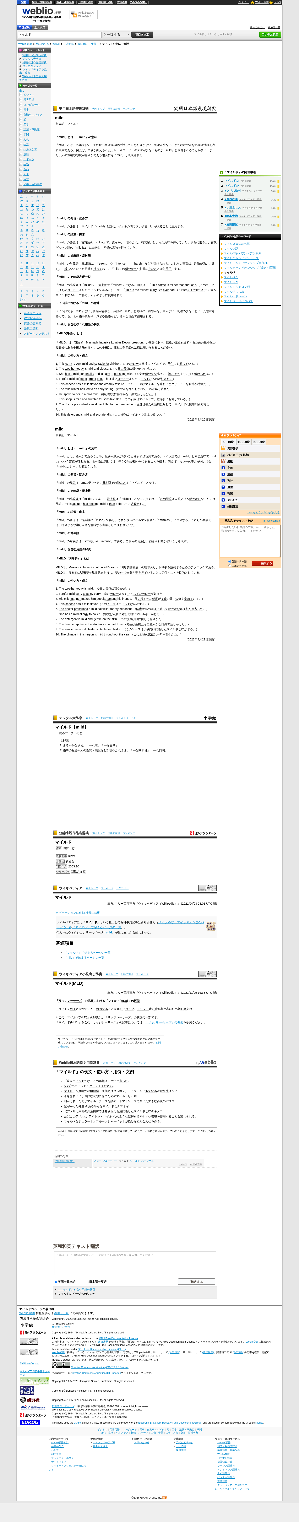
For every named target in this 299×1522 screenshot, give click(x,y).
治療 (137, 347)
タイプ (129, 1009)
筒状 (160, 1101)
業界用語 (28, 99)
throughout (111, 634)
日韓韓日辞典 (105, 2)
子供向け (149, 629)
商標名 (106, 1091)
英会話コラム (32, 313)
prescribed (81, 404)
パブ (68, 1086)
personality (87, 373)
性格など (111, 316)
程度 (74, 750)
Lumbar (116, 342)
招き (139, 1116)
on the (106, 619)
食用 (119, 1111)
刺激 (157, 145)
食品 (26, 169)
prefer (65, 378)
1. (57, 363)
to (112, 373)
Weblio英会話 (33, 318)
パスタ (170, 1101)
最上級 (102, 285)
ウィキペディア (70, 888)
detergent (73, 414)
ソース (136, 629)
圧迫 (178, 342)
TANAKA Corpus (29, 1363)
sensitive (109, 399)
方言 (26, 179)
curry (153, 290)
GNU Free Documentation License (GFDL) (102, 1349)
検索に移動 (93, 912)
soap (68, 399)
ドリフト (61, 1009)
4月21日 (202, 639)
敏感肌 (161, 399)
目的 (182, 572)
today (80, 368)
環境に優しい (152, 414)
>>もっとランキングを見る (263, 512)
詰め (113, 1101)
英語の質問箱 (32, 323)
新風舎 (70, 861)
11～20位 (244, 442)
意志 (100, 572)
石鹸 (133, 399)
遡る (202, 242)
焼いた (144, 1101)
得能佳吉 (232, 506)
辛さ (90, 150)
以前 (177, 498)
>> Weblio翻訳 (271, 520)
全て (21, 90)
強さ (107, 456)
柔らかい (118, 242)
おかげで (140, 389)
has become (91, 503)
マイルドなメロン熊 (237, 286)
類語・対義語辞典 (42, 2)
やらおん (232, 500)
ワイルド (135, 1161)
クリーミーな (180, 384)
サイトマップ (58, 1461)
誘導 (132, 567)
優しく (145, 619)
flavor (94, 384)
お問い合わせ (141, 1442)
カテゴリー (122, 888)
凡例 (133, 718)
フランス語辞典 (226, 1465)
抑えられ (102, 150)
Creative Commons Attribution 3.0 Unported (96, 1373)
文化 (26, 139)
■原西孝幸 (231, 199)
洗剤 (123, 414)
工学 (26, 124)
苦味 (140, 150)
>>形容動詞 (196, 1164)
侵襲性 (60, 347)
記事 (90, 1000)
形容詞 (80, 145)
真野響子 (232, 448)
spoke (67, 394)
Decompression (132, 342)
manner (75, 598)
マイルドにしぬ (234, 291)
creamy (109, 384)
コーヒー (128, 150)
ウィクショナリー (79, 932)
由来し (96, 247)
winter (75, 389)
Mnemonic (75, 567)
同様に (140, 311)
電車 (26, 109)
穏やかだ (120, 588)
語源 (73, 242)
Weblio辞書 (252, 1341)
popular (102, 598)
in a (83, 394)
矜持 (230, 480)
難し (120, 1009)
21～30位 (258, 442)
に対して (125, 145)
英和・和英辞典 (65, 2)
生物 (26, 164)
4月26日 (202, 419)
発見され (107, 1111)
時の (151, 1009)
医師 (139, 404)
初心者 (182, 1009)
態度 (79, 155)
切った (77, 1101)
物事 (66, 750)
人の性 (65, 155)
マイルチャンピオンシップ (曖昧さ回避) (250, 267)
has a (68, 373)
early (101, 389)
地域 (142, 634)
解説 (137, 1000)
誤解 (131, 1116)
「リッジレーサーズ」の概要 (164, 1022)
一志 (72, 848)
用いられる (150, 347)
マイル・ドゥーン (235, 296)
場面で (132, 316)
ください (107, 1086)
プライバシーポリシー (63, 1458)
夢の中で (121, 572)
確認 (230, 493)
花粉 (116, 614)
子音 (144, 226)
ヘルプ (277, 2)
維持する (102, 1009)
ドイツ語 (61, 311)
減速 (157, 1009)
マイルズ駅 (231, 248)
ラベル (80, 1116)
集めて (188, 598)
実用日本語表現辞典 (74, 108)
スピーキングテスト (37, 333)
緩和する (189, 342)
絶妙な (132, 1121)
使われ (121, 525)
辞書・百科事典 (32, 184)
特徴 (200, 384)
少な (166, 145)
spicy (89, 593)
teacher (70, 624)
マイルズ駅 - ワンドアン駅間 (242, 253)
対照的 (167, 268)
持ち (109, 572)
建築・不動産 (31, 129)
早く (158, 389)
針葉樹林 (93, 1111)
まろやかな (70, 745)
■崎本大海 (231, 216)
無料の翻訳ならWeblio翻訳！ (86, 14)
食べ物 (103, 145)
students (98, 624)
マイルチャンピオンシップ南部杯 (245, 263)
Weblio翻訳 (223, 1454)
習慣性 (164, 1091)
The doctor (66, 404)
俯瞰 (230, 461)
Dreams (112, 567)
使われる (83, 461)
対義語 (74, 263)
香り (112, 745)
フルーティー (110, 1161)
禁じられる (187, 1116)
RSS (164, 1498)
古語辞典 (122, 2)
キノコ (158, 1111)
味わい (164, 384)
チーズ (138, 384)
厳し (67, 268)
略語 (151, 342)
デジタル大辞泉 (70, 718)
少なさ (152, 268)
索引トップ (98, 108)
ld (102, 226)
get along (120, 373)
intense (120, 263)
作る (157, 1121)
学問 (26, 134)
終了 (73, 1009)
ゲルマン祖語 (144, 520)
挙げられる (160, 263)
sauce (69, 629)
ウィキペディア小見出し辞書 (80, 974)
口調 (131, 394)
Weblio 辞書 (262, 2)
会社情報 (181, 1446)
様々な (124, 316)
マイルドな (63, 295)
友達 (164, 598)
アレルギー (143, 614)
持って (177, 242)
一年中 (161, 634)
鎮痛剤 (193, 404)
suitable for (101, 363)
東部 (81, 1111)
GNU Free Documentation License (118, 1338)
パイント (95, 1086)
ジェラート (85, 1121)
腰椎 (169, 342)
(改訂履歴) (103, 1341)
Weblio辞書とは (60, 1442)
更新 (211, 419)
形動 (65, 740)
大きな (152, 1101)
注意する (177, 226)
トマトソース (128, 1101)
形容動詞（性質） (88, 43)
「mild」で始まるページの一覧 (84, 957)
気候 (198, 145)
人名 (26, 174)
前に (77, 572)
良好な (88, 1096)
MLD (124, 1000)
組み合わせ (144, 1121)
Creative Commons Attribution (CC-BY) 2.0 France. (99, 1367)
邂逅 (230, 487)
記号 (23, 300)
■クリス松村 (232, 190)
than (182, 285)
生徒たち (141, 624)
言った (123, 1081)
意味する (96, 525)
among (111, 598)
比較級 (74, 285)
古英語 (85, 242)
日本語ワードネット (63, 1406)
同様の (107, 247)
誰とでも (174, 373)
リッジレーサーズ (70, 1000)
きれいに (75, 1096)
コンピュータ (31, 104)
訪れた (165, 389)
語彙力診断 (31, 328)
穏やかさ (131, 268)
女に (114, 394)
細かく (68, 1101)
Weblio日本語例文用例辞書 (79, 1063)
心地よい (149, 368)
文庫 (83, 871)
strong (103, 263)
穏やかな (189, 145)
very (78, 363)
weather (70, 368)
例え (79, 150)
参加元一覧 (274, 27)
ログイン (243, 2)
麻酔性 (82, 1091)
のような (122, 1116)
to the (88, 624)
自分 (129, 572)
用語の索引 (114, 108)
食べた (200, 290)
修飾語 (56, 43)
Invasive (104, 342)
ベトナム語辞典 (226, 1477)
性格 (206, 145)
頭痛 (157, 404)
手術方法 (79, 347)
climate (71, 634)
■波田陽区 (231, 224)
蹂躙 (230, 474)
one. (194, 285)
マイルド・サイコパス (238, 301)
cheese (70, 384)
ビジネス (28, 94)
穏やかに (195, 498)
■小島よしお (232, 207)
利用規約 (56, 1454)
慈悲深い (147, 242)
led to (89, 389)
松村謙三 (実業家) (238, 454)
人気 (178, 598)
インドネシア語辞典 (228, 1469)
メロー (97, 1161)
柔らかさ (82, 525)
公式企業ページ (184, 1442)
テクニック (198, 567)
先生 (129, 624)
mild (109, 932)
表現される (184, 150)
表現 (154, 1116)
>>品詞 (183, 1164)
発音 (73, 226)
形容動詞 (69, 43)
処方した (197, 609)
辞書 (23, 2)
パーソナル (147, 1161)
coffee (162, 285)
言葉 (61, 150)
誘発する (176, 567)
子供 (171, 363)
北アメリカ (71, 1111)
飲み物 (114, 145)
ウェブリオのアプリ (104, 1442)
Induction (89, 567)
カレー (115, 150)
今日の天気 (122, 368)
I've (160, 290)
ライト (93, 1116)
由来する (182, 520)
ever (166, 290)
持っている (63, 316)
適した (162, 629)
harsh (138, 263)
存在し (106, 311)
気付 (164, 572)
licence (259, 1422)
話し (140, 394)
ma (98, 226)
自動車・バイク (32, 114)
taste (91, 629)
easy (107, 373)
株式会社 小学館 (61, 1327)
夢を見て (141, 572)
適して (183, 363)
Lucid (103, 567)
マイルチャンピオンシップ (241, 258)
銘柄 (102, 1081)
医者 (139, 609)
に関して (107, 461)
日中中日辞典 (85, 2)
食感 (192, 384)
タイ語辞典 (223, 1473)
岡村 (66, 848)
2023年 (192, 419)
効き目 (142, 750)
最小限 (208, 342)
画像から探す (100, 1446)
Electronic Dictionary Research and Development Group (169, 1422)
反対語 (85, 263)
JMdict (77, 1422)
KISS (71, 856)
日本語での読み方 (114, 482)
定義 (230, 467)
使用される (115, 295)
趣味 (26, 154)
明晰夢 (125, 567)
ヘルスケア (30, 149)
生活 (26, 144)
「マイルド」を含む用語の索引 (76, 1289)
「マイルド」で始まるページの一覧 (96, 927)
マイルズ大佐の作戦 (237, 243)
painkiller (103, 404)
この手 (100, 347)
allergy (84, 614)
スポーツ (28, 159)
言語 (205, 520)
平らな (98, 1106)
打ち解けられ (197, 373)
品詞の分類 (42, 43)
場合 (105, 155)
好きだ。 (167, 378)
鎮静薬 (94, 1091)
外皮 (81, 1106)
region (90, 634)
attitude (77, 503)
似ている (151, 1091)
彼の (163, 498)
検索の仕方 (57, 1446)
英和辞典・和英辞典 (228, 1450)
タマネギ (123, 1106)
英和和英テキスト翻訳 (76, 1246)
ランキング (129, 108)
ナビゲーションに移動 (70, 912)
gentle (97, 619)
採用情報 (181, 1450)
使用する (166, 1116)
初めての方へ (257, 27)
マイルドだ (80, 1081)
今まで (191, 290)
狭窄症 (127, 347)
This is (129, 290)
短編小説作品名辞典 (74, 833)
